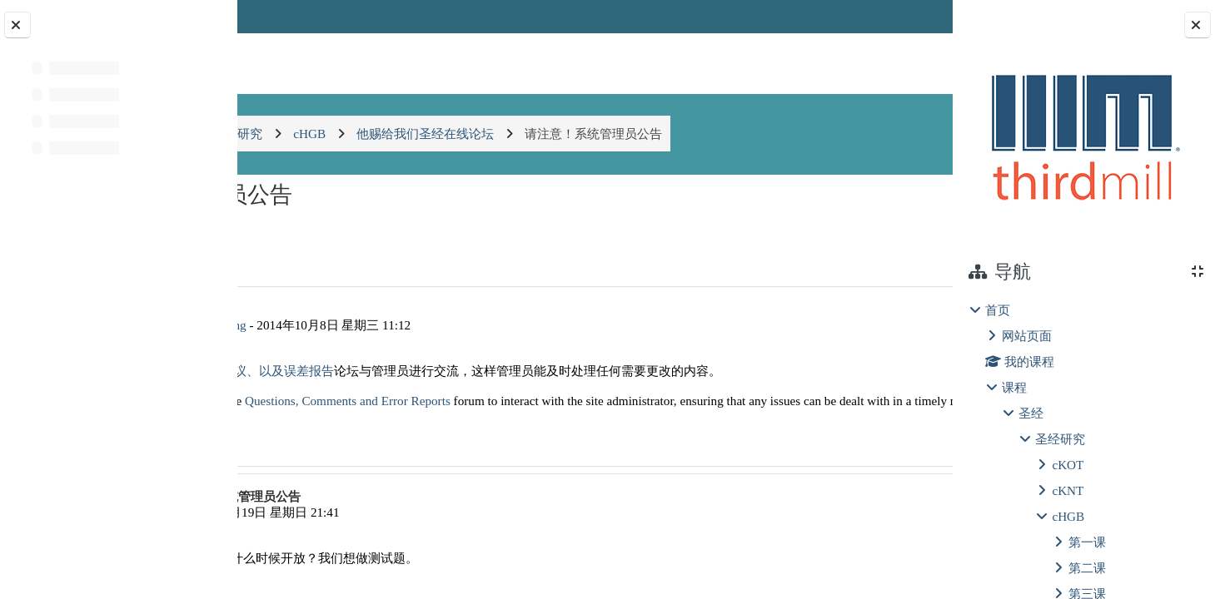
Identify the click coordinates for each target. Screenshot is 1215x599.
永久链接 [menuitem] (835, 472)
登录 (909, 16)
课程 (1014, 387)
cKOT (1067, 465)
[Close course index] (17, 25)
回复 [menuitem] (894, 472)
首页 (997, 310)
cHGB (1068, 516)
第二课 (1087, 568)
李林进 (352, 544)
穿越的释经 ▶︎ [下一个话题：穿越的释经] (879, 230)
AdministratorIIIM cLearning (387, 325)
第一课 (1087, 542)
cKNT (1067, 490)
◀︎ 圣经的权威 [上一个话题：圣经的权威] (311, 230)
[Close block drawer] (1197, 25)
